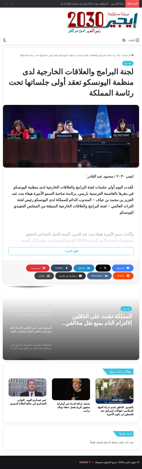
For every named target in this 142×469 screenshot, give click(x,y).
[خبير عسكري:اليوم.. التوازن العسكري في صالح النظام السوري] (27, 387)
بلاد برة (116, 55)
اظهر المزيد (71, 251)
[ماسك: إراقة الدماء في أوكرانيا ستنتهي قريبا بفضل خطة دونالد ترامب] (71, 389)
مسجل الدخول (110, 442)
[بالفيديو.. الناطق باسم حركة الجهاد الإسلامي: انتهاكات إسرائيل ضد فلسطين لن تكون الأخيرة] (114, 391)
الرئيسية (127, 55)
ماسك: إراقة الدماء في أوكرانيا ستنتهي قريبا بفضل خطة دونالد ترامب (73, 407)
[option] (71, 323)
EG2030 (84, 462)
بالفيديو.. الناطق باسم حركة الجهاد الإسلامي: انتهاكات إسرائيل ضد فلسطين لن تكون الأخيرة (115, 411)
